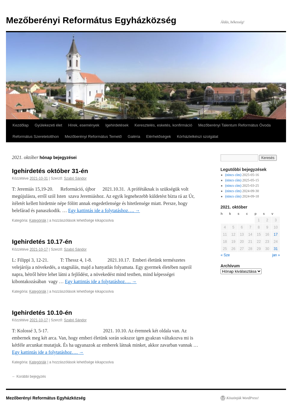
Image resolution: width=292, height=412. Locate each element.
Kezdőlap (21, 125)
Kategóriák (37, 220)
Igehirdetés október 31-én (50, 170)
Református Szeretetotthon (36, 136)
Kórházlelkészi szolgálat (197, 136)
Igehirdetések (116, 125)
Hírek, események (84, 125)
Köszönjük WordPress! (242, 398)
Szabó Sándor (75, 178)
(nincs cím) (233, 175)
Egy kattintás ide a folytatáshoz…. (104, 210)
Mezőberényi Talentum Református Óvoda (234, 125)
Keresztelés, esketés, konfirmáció (163, 125)
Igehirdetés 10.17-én (42, 241)
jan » (276, 255)
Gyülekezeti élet (48, 125)
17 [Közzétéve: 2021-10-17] (276, 234)
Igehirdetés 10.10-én (42, 312)
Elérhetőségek (158, 136)
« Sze (225, 255)
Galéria (134, 136)
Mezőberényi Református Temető (93, 136)
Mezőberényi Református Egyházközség (91, 20)
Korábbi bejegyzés (29, 376)
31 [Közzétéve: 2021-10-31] (276, 249)
